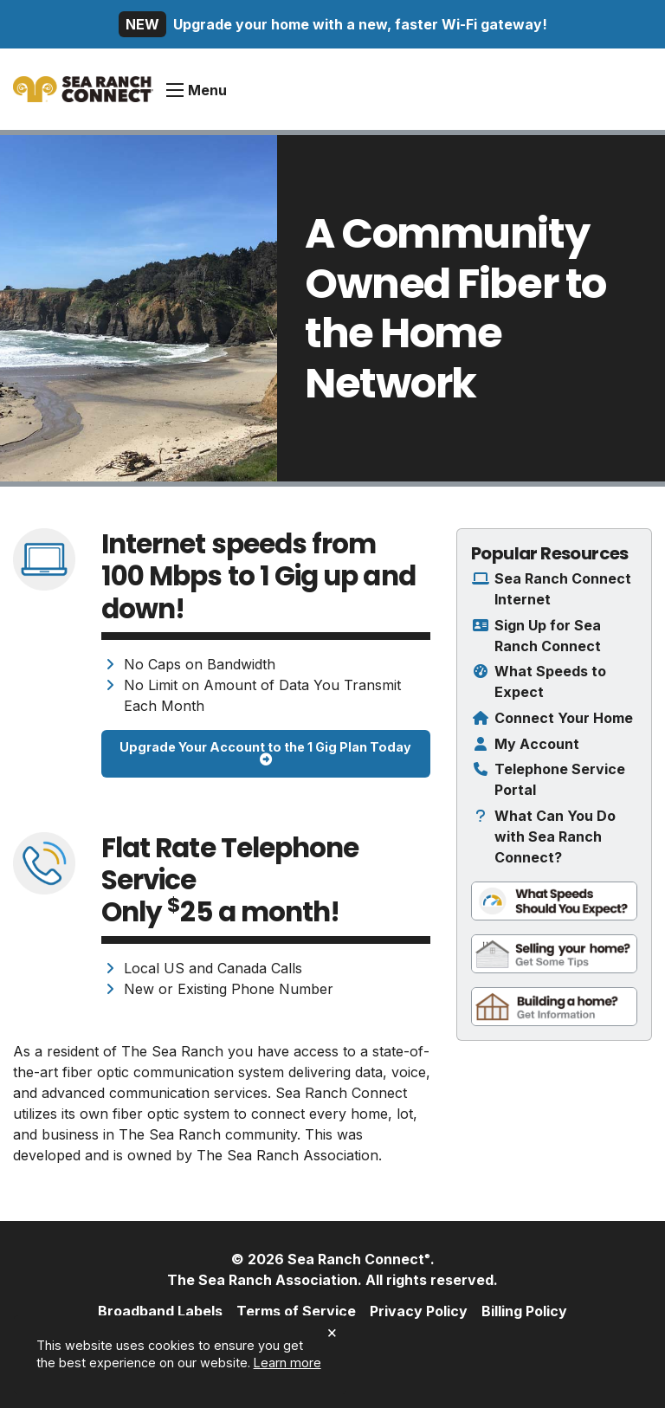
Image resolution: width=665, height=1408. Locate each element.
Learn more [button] (287, 1362)
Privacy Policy (419, 1311)
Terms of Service (296, 1311)
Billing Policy (524, 1311)
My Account (536, 743)
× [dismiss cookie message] (332, 1332)
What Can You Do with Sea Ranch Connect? (555, 836)
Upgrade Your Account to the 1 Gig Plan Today (265, 753)
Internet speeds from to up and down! (258, 576)
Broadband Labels (160, 1311)
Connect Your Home (563, 718)
